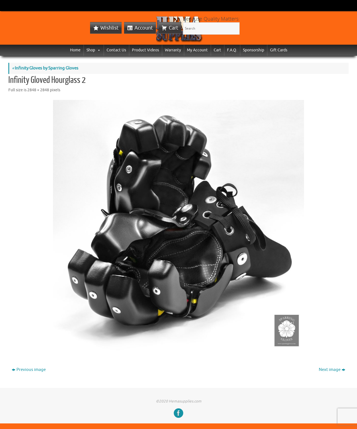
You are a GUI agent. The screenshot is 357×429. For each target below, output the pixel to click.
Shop (93, 50)
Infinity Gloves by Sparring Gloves (45, 68)
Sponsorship (253, 50)
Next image (332, 369)
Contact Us (116, 50)
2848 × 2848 (38, 90)
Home (75, 50)
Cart (173, 28)
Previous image (29, 369)
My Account (197, 50)
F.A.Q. (232, 50)
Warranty (173, 50)
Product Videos (145, 50)
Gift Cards (278, 50)
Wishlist (109, 28)
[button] (98, 50)
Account (143, 28)
